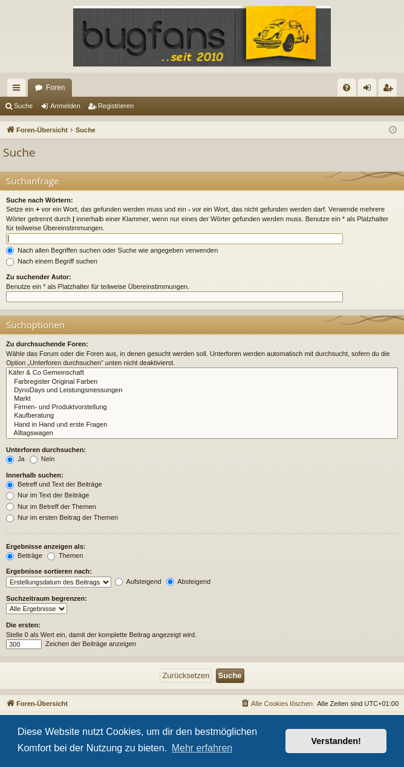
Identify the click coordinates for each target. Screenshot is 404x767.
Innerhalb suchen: (35, 475)
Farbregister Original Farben (202, 382)
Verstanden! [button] (336, 741)
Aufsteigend (138, 581)
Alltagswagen (202, 433)
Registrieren (116, 105)
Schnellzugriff (18, 90)
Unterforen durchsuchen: (46, 449)
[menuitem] (346, 88)
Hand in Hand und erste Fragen (202, 425)
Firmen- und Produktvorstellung (202, 407)
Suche (23, 105)
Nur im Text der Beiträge (47, 495)
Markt (202, 399)
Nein (42, 458)
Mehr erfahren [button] (202, 748)
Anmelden (65, 105)
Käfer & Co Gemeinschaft (202, 373)
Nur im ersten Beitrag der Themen (62, 517)
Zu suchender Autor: (38, 276)
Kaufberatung (202, 416)
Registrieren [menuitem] (390, 90)
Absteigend (188, 581)
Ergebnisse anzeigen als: (45, 546)
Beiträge (24, 555)
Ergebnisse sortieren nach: (49, 571)
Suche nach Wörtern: (39, 200)
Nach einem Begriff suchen (51, 261)
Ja (15, 458)
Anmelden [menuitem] (369, 90)
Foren (55, 87)
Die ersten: (23, 625)
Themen (65, 555)
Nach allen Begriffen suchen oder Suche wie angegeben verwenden (112, 250)
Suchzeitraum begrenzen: (46, 598)
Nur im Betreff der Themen (51, 506)
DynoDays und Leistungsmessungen (202, 390)
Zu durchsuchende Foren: (47, 344)
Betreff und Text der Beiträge (54, 484)
